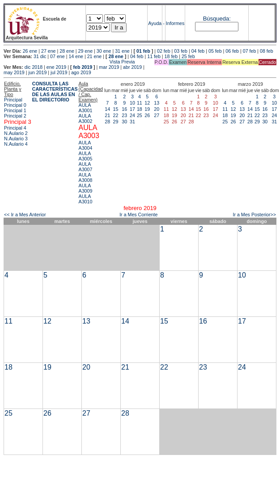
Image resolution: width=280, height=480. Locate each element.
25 (139, 115)
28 (107, 121)
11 (139, 102)
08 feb (266, 51)
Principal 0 (15, 105)
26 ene (30, 51)
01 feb (143, 51)
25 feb (188, 56)
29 (116, 121)
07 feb (249, 51)
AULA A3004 (86, 145)
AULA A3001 (86, 107)
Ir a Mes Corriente (138, 214)
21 (107, 115)
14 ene (75, 56)
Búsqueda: (217, 18)
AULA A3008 (86, 177)
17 (132, 109)
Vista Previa (69, 61)
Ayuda (154, 23)
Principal (13, 99)
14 (107, 109)
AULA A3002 (86, 118)
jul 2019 (59, 72)
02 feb (163, 51)
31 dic (40, 56)
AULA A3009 (86, 188)
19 (147, 109)
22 (116, 115)
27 (156, 115)
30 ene (104, 51)
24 (132, 115)
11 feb (154, 56)
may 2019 (14, 72)
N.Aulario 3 (16, 138)
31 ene (122, 51)
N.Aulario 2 (16, 133)
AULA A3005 (86, 156)
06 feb (232, 51)
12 (147, 102)
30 (124, 121)
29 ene (85, 51)
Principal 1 (15, 110)
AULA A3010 (86, 199)
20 (156, 109)
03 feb (180, 51)
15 (116, 109)
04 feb (198, 51)
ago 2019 (81, 72)
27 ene (48, 51)
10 (132, 102)
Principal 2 (15, 115)
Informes (175, 23)
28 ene (66, 51)
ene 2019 (56, 67)
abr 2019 (132, 67)
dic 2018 (33, 67)
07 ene (57, 56)
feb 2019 (82, 67)
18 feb (171, 56)
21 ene (94, 56)
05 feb (215, 51)
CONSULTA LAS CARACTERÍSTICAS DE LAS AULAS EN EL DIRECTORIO (55, 91)
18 (139, 109)
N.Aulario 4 (16, 144)
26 (147, 115)
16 (124, 109)
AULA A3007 (86, 166)
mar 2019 (109, 67)
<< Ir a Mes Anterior (25, 214)
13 (156, 102)
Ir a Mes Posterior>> (254, 214)
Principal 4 (15, 128)
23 (124, 115)
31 (132, 121)
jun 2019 (38, 72)
